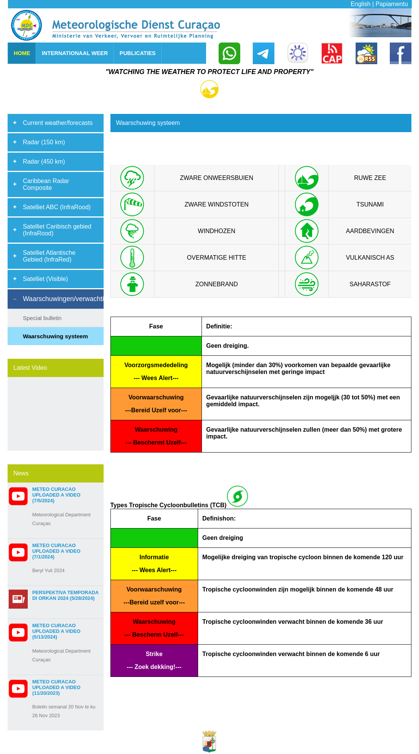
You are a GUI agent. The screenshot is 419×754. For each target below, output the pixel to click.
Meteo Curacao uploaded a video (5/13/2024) (56, 631)
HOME (22, 53)
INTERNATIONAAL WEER (75, 53)
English (360, 4)
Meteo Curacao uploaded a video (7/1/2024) (56, 551)
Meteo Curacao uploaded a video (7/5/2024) (56, 494)
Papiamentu (391, 4)
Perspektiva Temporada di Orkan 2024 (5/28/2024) (65, 595)
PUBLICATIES (138, 53)
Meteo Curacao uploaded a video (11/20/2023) (56, 687)
